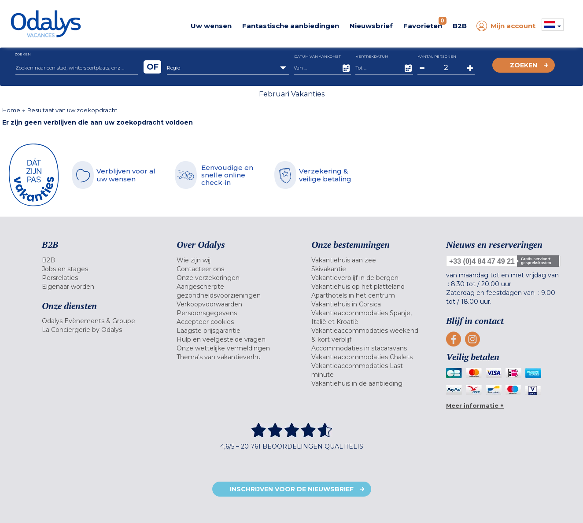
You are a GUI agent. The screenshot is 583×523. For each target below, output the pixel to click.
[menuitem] (98, 260)
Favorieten (424, 23)
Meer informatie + (475, 405)
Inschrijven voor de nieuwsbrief (292, 489)
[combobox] (228, 68)
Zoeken (523, 65)
